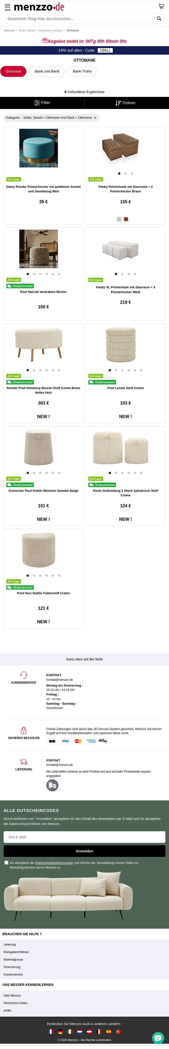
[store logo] (86, 6)
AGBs (7, 1010)
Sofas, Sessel (27, 30)
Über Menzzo (12, 995)
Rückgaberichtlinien (16, 952)
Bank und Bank (47, 71)
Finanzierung (12, 967)
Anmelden (84, 851)
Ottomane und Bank (51, 30)
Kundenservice (13, 974)
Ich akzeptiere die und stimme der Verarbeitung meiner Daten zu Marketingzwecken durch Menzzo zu (71, 865)
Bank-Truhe (82, 71)
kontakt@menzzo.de (59, 765)
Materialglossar (13, 959)
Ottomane (13, 71)
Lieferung (10, 944)
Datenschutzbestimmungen (54, 863)
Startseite (9, 30)
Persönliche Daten (15, 1003)
